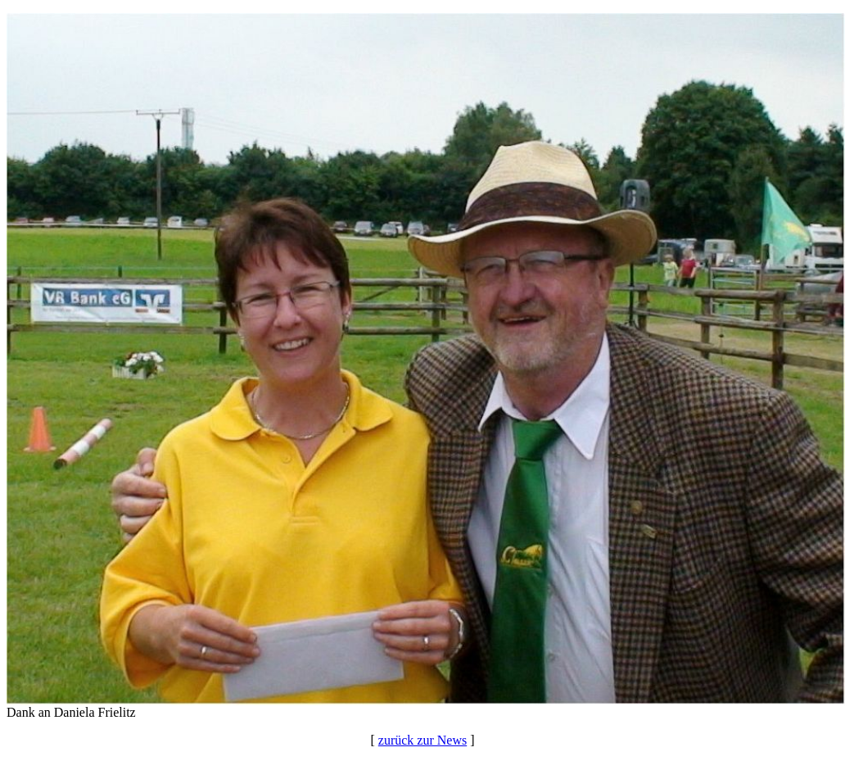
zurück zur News (422, 740)
